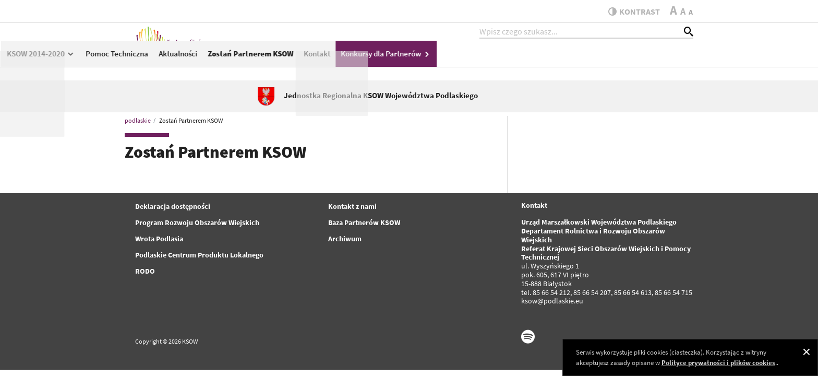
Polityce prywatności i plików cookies (718, 362)
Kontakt (573, 61)
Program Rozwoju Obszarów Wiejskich (197, 222)
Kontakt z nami (352, 206)
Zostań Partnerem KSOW (507, 61)
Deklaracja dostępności (172, 206)
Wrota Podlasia (159, 238)
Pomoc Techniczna (373, 61)
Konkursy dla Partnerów (642, 61)
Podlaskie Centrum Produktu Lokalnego (199, 255)
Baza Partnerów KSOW (364, 222)
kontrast (630, 11)
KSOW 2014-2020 (297, 61)
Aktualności (434, 61)
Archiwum (345, 238)
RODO (145, 271)
